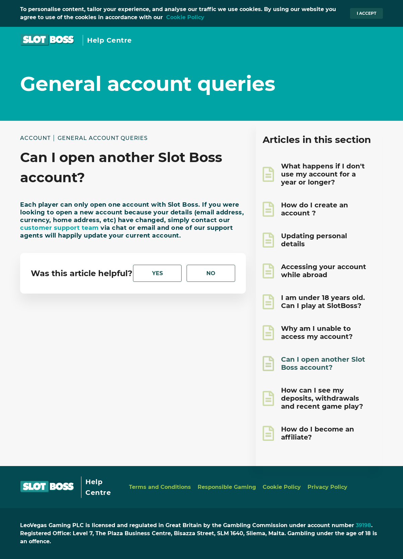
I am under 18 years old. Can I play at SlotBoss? (323, 302)
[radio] (157, 273)
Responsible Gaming (227, 487)
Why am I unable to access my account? (317, 332)
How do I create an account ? (314, 209)
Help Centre (109, 40)
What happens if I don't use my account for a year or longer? (323, 174)
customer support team (59, 228)
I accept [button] (366, 13)
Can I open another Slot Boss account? (323, 363)
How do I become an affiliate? (317, 433)
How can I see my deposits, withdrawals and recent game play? (322, 398)
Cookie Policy (185, 17)
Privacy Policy (327, 487)
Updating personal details (314, 240)
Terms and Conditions (160, 487)
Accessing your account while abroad (323, 271)
